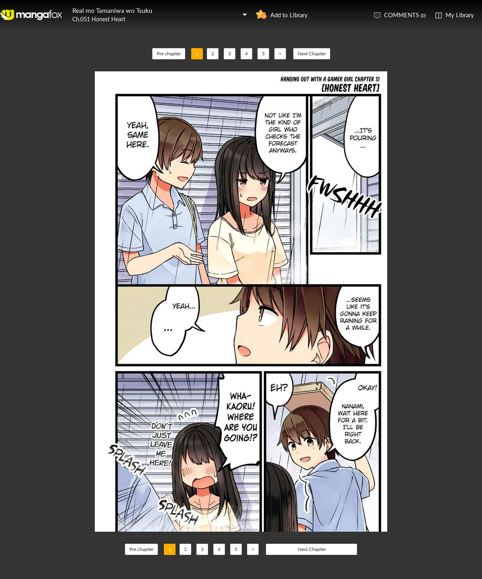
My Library (459, 14)
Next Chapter (312, 54)
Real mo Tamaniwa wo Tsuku (112, 10)
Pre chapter (169, 54)
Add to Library (289, 14)
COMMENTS (405, 14)
